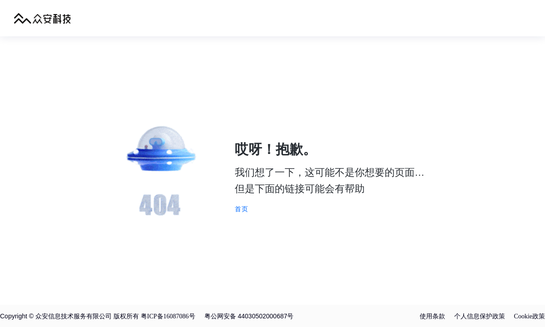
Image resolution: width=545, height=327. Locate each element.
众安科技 (42, 18)
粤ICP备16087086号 (168, 316)
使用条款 (432, 316)
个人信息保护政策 (479, 316)
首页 (241, 209)
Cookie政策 (529, 316)
